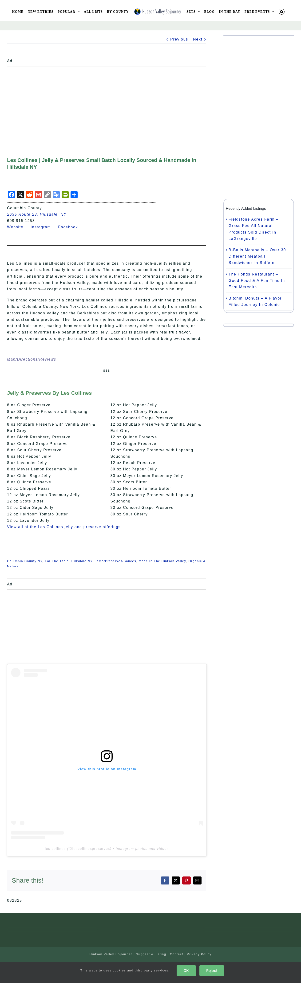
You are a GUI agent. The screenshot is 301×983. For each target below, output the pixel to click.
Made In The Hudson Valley (162, 561)
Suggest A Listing (151, 954)
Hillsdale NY (81, 561)
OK (186, 970)
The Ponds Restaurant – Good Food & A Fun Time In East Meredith (257, 280)
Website (18, 227)
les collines (55, 849)
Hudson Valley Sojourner (110, 954)
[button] (282, 11)
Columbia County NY (24, 561)
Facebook (70, 227)
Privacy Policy (199, 954)
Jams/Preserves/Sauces (115, 561)
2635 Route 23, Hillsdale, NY (37, 214)
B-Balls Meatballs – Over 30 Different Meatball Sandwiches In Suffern (257, 256)
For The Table (57, 561)
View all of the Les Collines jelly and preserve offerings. (64, 527)
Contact (176, 954)
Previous (179, 39)
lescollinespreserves (91, 849)
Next (197, 39)
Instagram (44, 227)
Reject (211, 970)
